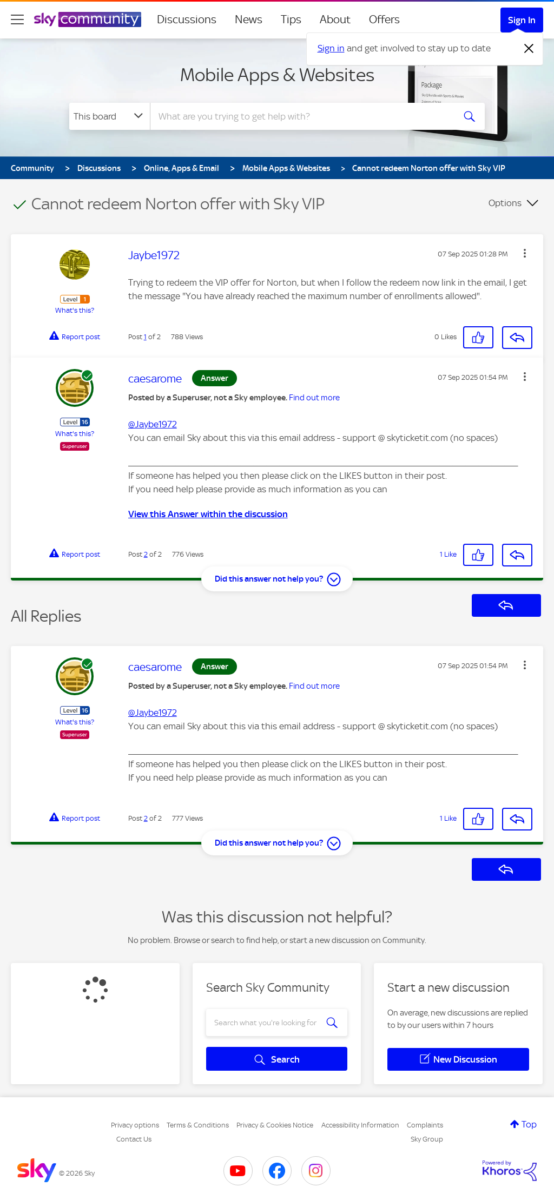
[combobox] (300, 116)
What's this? (74, 310)
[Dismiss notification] (529, 48)
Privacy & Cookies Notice (274, 1125)
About (335, 19)
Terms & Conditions (198, 1125)
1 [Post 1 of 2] (145, 337)
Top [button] (529, 1124)
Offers (384, 19)
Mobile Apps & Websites (277, 74)
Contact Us (133, 1139)
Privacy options (135, 1125)
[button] (524, 253)
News (248, 19)
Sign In (522, 20)
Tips (291, 19)
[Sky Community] (87, 19)
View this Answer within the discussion (208, 514)
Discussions (186, 19)
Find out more (314, 398)
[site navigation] (17, 19)
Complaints (425, 1125)
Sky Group (427, 1139)
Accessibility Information (360, 1125)
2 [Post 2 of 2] (146, 554)
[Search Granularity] (109, 116)
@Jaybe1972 (152, 424)
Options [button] (505, 202)
